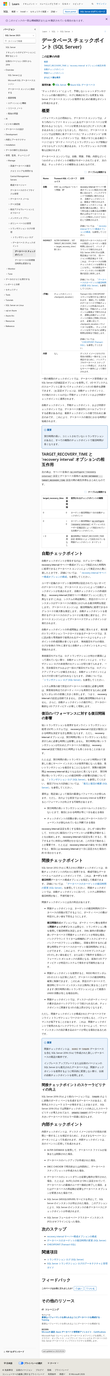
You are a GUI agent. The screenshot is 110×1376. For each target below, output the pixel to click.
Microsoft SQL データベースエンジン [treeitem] (21, 82)
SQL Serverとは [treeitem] (15, 75)
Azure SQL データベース (82, 84)
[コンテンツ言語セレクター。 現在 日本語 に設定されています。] (8, 1363)
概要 (46, 61)
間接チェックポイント (54, 73)
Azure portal (70, 11)
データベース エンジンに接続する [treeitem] (21, 91)
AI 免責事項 (7, 1370)
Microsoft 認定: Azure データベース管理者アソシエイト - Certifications (74, 1332)
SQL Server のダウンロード (92, 11)
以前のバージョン (24, 1370)
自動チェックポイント (54, 69)
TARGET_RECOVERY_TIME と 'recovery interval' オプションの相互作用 (75, 65)
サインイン (102, 3)
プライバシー (61, 1370)
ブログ (39, 1370)
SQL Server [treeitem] (11, 47)
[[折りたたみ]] (35, 29)
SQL (53, 31)
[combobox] (19, 35)
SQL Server (65, 31)
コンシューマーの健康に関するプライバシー (22, 1374)
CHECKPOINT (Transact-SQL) (61, 1244)
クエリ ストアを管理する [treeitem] (21, 171)
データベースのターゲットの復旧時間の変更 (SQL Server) (93, 282)
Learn (44, 31)
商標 (61, 1374)
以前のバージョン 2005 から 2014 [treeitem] (19, 63)
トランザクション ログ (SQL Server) (62, 679)
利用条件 (52, 1374)
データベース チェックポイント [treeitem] (25, 253)
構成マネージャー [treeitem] (18, 185)
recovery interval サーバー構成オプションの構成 (93, 229)
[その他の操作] (105, 31)
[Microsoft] (5, 4)
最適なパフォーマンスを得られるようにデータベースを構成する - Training (71, 1318)
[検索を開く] (92, 3)
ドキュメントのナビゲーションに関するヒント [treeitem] (21, 54)
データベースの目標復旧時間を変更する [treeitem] (25, 262)
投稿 (49, 1370)
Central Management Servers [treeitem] (19, 178)
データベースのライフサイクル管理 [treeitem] (22, 192)
